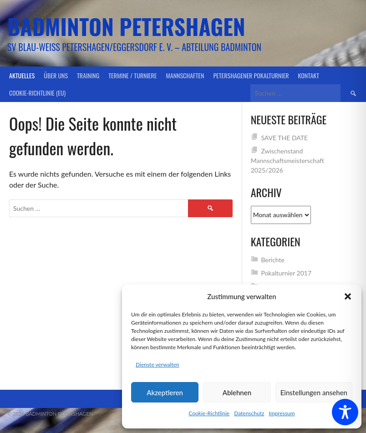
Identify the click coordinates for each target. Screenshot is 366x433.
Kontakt (308, 75)
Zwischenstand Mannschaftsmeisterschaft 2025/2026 (287, 160)
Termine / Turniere (132, 75)
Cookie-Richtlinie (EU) (37, 92)
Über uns (56, 75)
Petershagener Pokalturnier (251, 75)
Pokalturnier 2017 (286, 273)
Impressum (282, 413)
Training (88, 75)
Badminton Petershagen (126, 26)
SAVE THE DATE (284, 138)
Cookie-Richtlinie (208, 413)
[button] (347, 296)
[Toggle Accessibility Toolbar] (345, 412)
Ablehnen (237, 392)
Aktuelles (22, 75)
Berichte (273, 260)
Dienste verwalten (157, 364)
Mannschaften (185, 75)
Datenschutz (249, 413)
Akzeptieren (165, 392)
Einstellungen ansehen (313, 392)
